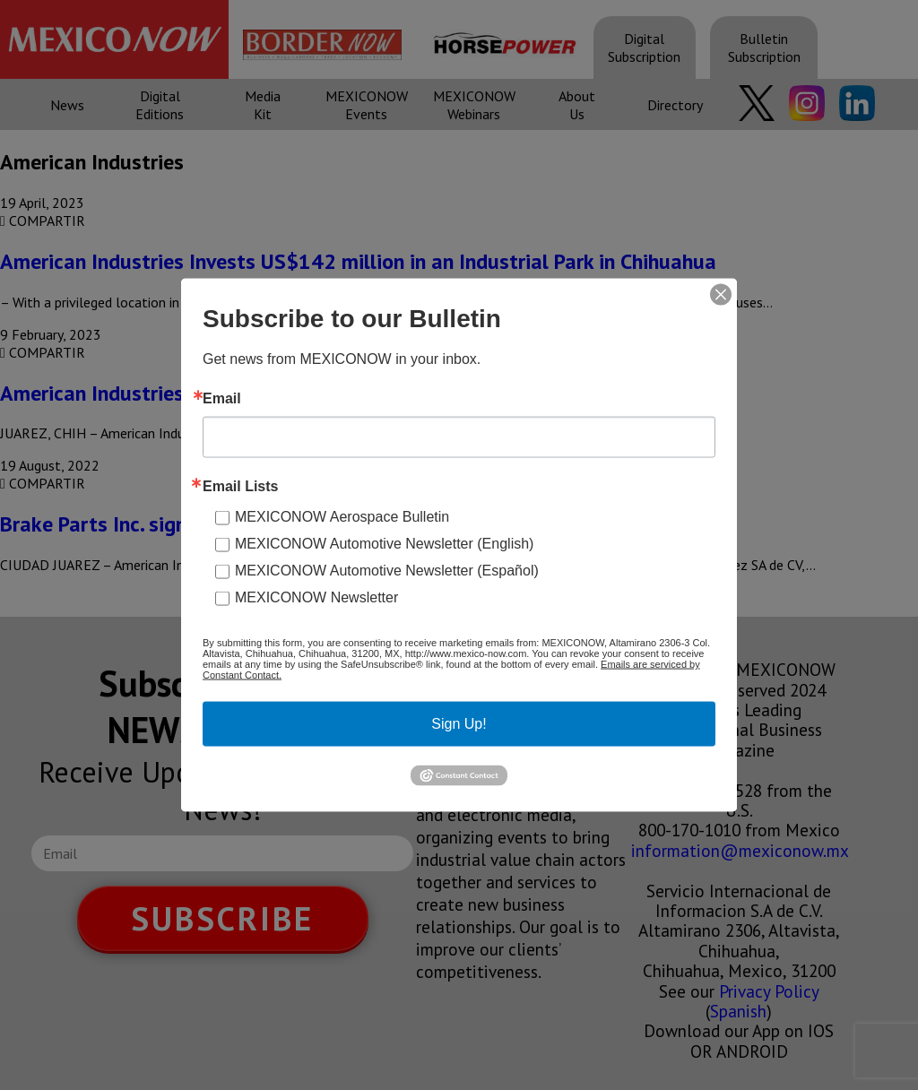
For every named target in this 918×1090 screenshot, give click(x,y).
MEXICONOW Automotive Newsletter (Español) (387, 570)
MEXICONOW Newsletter (316, 597)
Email (222, 399)
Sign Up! (458, 723)
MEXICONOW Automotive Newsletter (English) (384, 543)
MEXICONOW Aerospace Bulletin (342, 516)
